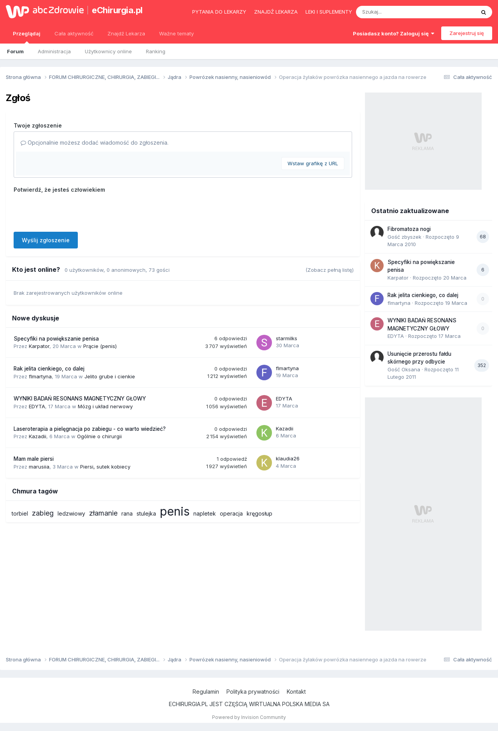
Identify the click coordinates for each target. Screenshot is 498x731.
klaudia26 (288, 458)
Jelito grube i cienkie (109, 376)
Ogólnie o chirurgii (99, 436)
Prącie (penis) (100, 346)
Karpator (39, 346)
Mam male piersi (34, 459)
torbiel (20, 513)
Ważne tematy (176, 33)
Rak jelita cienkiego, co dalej (49, 369)
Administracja (54, 51)
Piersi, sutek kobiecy (105, 466)
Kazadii (37, 436)
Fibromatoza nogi (409, 229)
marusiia (39, 466)
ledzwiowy (71, 513)
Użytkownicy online (108, 51)
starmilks (286, 338)
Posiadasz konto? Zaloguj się (393, 33)
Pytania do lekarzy (219, 12)
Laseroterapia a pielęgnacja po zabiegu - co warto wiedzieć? (90, 429)
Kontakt (296, 691)
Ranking (155, 51)
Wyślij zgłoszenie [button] (46, 240)
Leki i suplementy (328, 12)
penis (174, 511)
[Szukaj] (396, 12)
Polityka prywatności (252, 691)
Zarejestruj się (466, 33)
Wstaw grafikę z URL (313, 163)
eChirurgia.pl (117, 10)
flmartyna (40, 376)
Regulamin (206, 691)
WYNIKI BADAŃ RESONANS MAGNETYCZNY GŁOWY (80, 398)
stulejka (146, 513)
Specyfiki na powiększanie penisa (56, 339)
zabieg (43, 513)
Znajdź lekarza (276, 12)
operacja (231, 513)
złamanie (103, 513)
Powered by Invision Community (249, 717)
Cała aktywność (73, 33)
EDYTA (37, 406)
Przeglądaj (26, 37)
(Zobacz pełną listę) (329, 270)
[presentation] (73, 211)
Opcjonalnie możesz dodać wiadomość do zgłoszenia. (94, 142)
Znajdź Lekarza (126, 33)
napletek (204, 513)
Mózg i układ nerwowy (105, 406)
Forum (15, 51)
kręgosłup (259, 513)
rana (127, 513)
